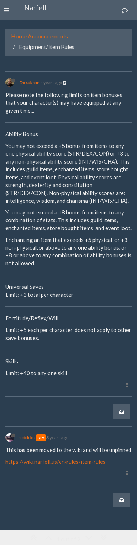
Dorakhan (29, 82)
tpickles (27, 437)
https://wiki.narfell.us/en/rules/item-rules (55, 461)
